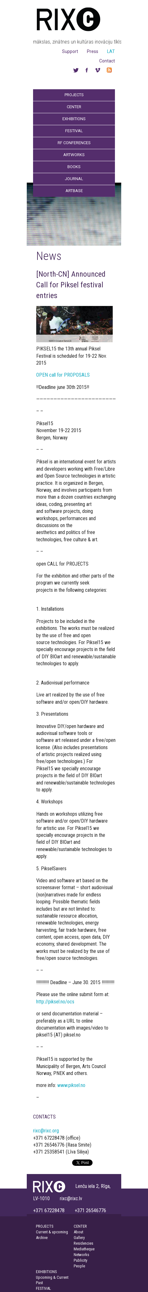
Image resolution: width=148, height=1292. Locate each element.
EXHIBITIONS (46, 1271)
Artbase (74, 190)
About (78, 1232)
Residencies (83, 1243)
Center (74, 106)
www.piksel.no (71, 1085)
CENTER (80, 1226)
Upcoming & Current (52, 1277)
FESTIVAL (43, 1288)
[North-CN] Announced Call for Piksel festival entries (70, 285)
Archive (42, 1237)
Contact (107, 60)
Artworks (74, 154)
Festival (74, 130)
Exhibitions (74, 118)
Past (39, 1282)
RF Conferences (74, 142)
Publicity (80, 1260)
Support (70, 51)
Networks (81, 1254)
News (48, 256)
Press (92, 51)
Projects (74, 94)
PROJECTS (44, 1226)
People (79, 1266)
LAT (111, 51)
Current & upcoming (52, 1232)
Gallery (79, 1237)
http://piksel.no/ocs (55, 1002)
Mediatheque (84, 1249)
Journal (74, 178)
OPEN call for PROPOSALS (63, 375)
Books (74, 166)
